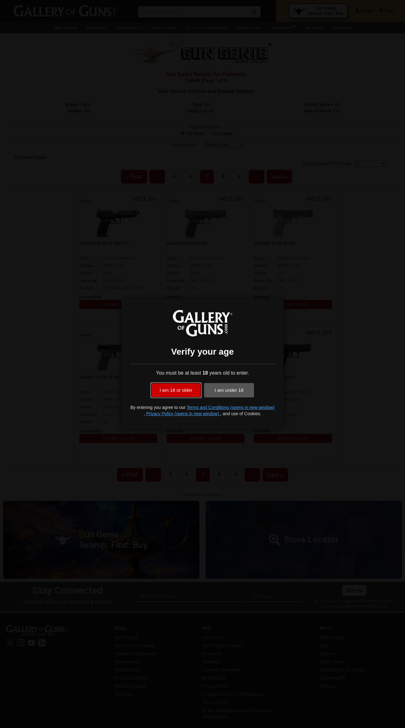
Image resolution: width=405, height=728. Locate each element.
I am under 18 (229, 390)
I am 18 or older (175, 390)
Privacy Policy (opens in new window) (183, 413)
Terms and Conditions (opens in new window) (231, 407)
